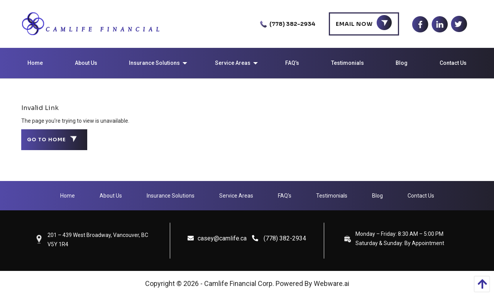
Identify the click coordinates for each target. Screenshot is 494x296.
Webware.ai (331, 283)
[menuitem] (35, 63)
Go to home (46, 140)
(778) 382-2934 (286, 23)
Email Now (354, 23)
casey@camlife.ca (217, 238)
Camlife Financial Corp (238, 283)
